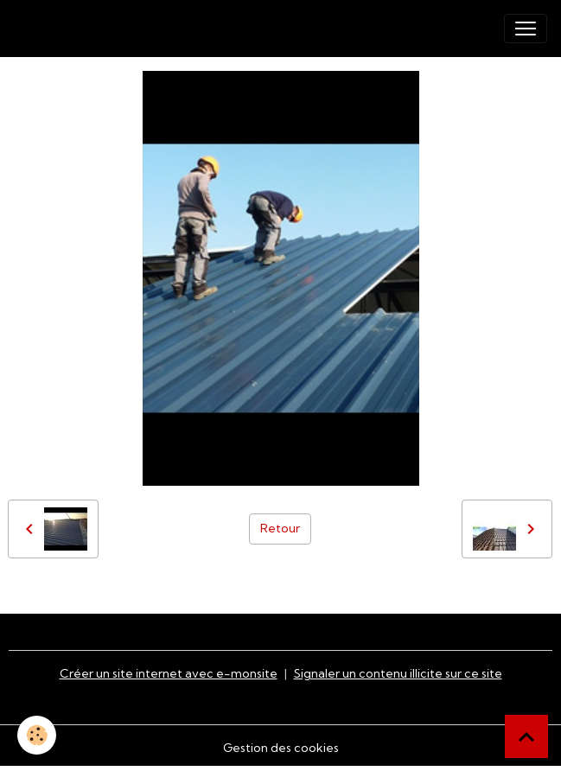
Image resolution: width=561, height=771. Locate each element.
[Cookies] (36, 735)
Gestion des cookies (281, 747)
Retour (280, 528)
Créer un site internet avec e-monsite (168, 673)
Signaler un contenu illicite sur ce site (398, 673)
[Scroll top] (526, 736)
